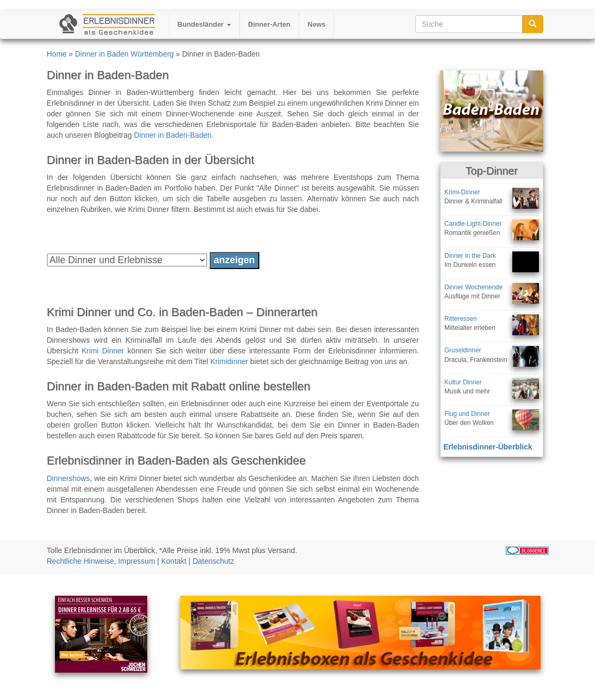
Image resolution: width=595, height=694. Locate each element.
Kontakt (173, 561)
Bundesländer (204, 24)
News (316, 24)
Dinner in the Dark (470, 255)
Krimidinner (229, 361)
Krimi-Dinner (462, 192)
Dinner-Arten (269, 24)
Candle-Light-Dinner (473, 223)
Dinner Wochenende (474, 287)
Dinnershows (68, 478)
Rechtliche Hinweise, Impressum (101, 561)
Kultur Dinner (463, 382)
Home (57, 54)
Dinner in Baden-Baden (173, 135)
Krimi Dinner (103, 350)
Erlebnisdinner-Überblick (487, 447)
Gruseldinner (463, 350)
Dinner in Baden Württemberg (124, 54)
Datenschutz (213, 561)
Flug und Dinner (467, 413)
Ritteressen (461, 318)
